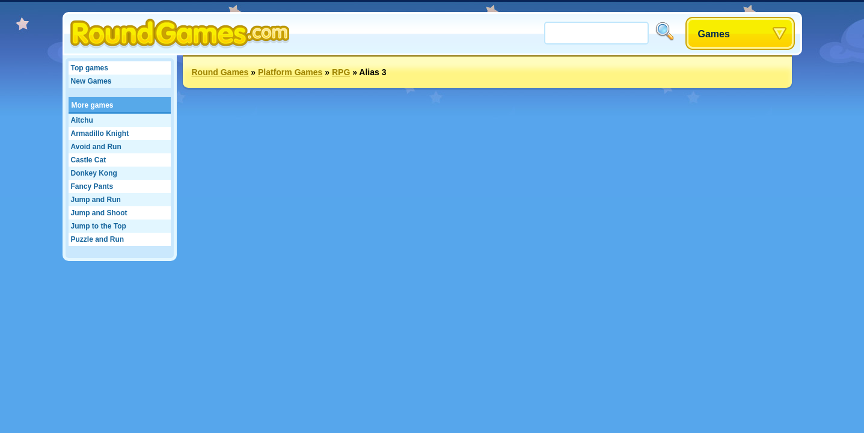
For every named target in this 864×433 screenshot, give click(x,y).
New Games (91, 81)
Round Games (220, 72)
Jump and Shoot (99, 213)
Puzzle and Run (97, 239)
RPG (341, 72)
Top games (89, 68)
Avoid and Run (96, 147)
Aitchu (82, 120)
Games (714, 34)
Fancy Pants (92, 186)
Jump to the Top (98, 226)
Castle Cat (88, 160)
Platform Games (290, 72)
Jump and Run (96, 199)
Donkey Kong (94, 173)
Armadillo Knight (100, 133)
